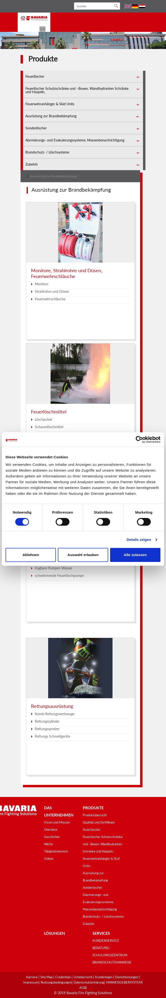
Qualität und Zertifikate (99, 822)
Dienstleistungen (127, 977)
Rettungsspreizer (47, 729)
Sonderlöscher (36, 128)
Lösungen (54, 933)
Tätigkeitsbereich (56, 851)
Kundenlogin (104, 977)
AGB (82, 988)
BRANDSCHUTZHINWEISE (111, 962)
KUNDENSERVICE (105, 940)
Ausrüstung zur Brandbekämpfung (50, 116)
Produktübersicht (95, 815)
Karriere (32, 977)
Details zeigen (139, 539)
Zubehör (31, 164)
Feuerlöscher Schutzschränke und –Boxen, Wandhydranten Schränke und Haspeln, (76, 90)
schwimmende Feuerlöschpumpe (59, 575)
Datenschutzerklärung (89, 982)
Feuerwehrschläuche (50, 299)
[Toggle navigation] (39, 30)
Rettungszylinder (47, 721)
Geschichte (52, 837)
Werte (48, 844)
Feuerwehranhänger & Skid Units (49, 104)
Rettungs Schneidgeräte (52, 736)
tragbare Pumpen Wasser (53, 568)
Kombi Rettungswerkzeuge (54, 714)
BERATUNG (100, 948)
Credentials (63, 977)
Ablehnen (31, 555)
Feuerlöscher (34, 76)
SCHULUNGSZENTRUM (109, 955)
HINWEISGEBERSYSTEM (124, 982)
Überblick (50, 829)
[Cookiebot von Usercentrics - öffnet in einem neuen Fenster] (139, 439)
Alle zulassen (135, 555)
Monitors (41, 284)
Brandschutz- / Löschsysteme (47, 152)
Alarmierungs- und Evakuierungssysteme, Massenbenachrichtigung (74, 140)
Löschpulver (44, 419)
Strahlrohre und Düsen (52, 291)
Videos (48, 858)
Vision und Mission (57, 822)
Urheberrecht (83, 977)
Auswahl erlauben (83, 555)
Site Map (46, 977)
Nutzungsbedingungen (56, 982)
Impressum (31, 982)
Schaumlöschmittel (49, 427)
